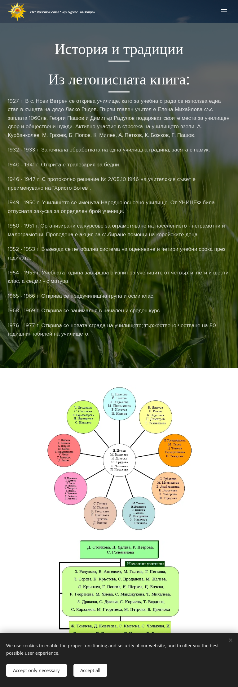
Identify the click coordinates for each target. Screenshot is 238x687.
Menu (224, 11)
